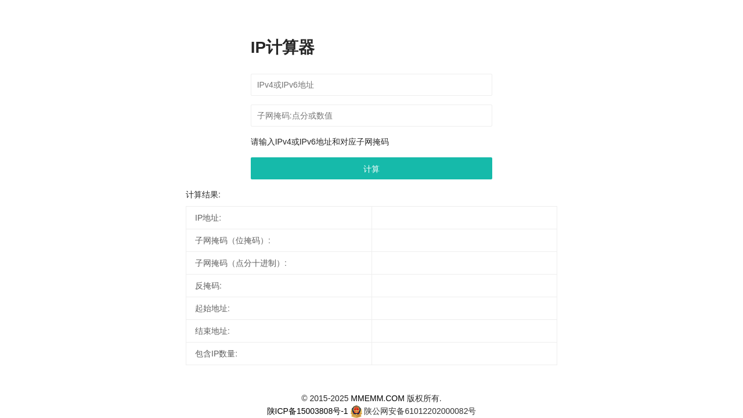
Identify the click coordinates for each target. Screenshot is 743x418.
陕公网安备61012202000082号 (420, 411)
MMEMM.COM (378, 398)
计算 (371, 169)
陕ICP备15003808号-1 (307, 411)
